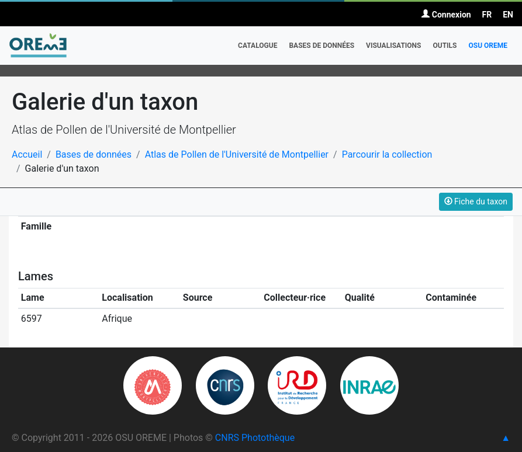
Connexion (446, 14)
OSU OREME (487, 45)
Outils (445, 45)
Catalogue (257, 45)
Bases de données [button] (321, 45)
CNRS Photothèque (255, 437)
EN (508, 14)
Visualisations (393, 45)
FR (487, 14)
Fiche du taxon (475, 201)
